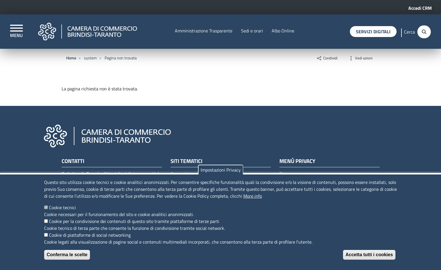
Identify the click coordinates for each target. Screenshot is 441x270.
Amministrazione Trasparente (203, 30)
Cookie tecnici (62, 207)
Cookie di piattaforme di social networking (90, 235)
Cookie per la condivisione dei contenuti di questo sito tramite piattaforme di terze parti (134, 221)
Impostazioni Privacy (221, 169)
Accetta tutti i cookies (369, 254)
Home (71, 58)
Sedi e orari (252, 30)
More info (252, 196)
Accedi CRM (420, 8)
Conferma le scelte (67, 254)
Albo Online (283, 30)
